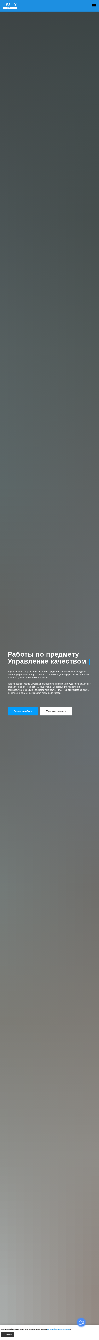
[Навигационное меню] (94, 5)
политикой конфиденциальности (58, 1329)
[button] (23, 711)
